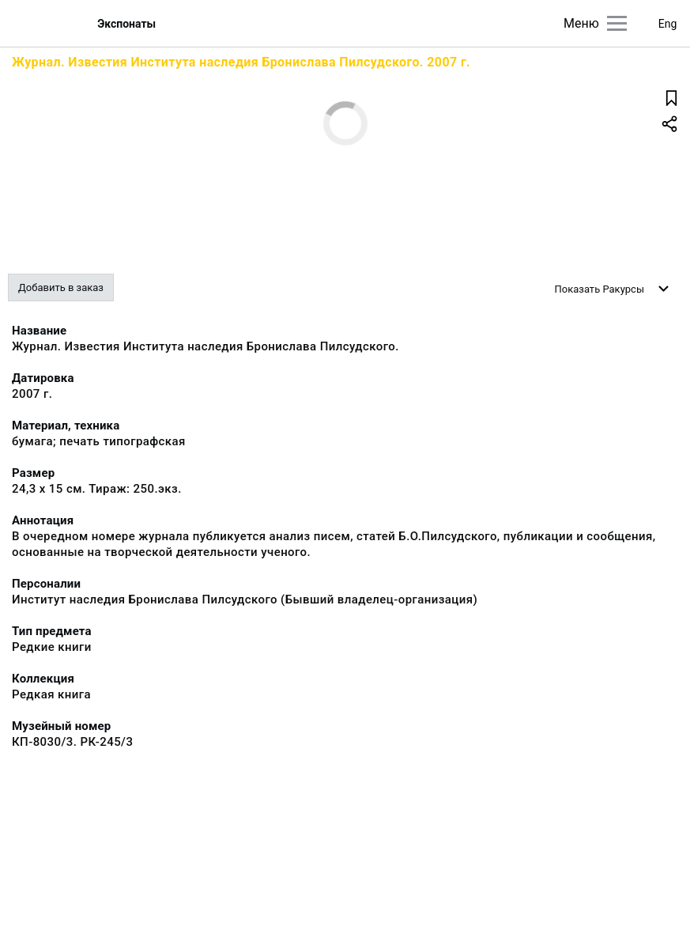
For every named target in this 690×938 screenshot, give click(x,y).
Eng (667, 23)
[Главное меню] (617, 23)
